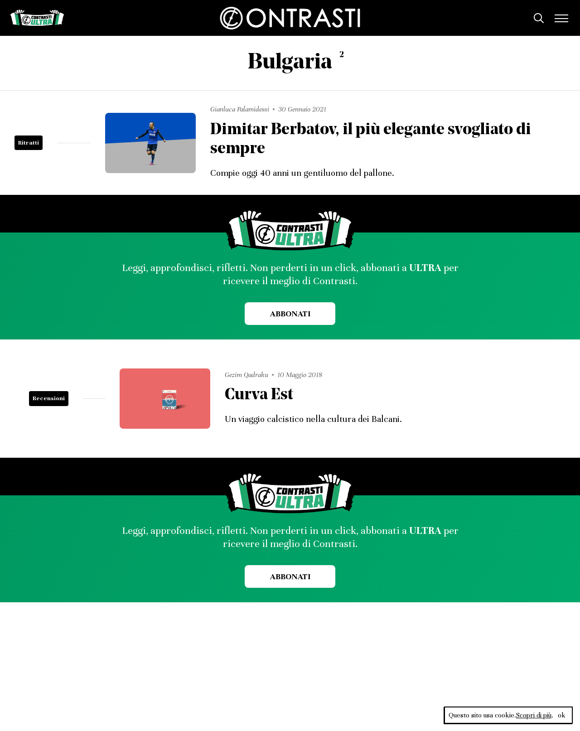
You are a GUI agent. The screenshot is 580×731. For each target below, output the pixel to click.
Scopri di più (533, 715)
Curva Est (259, 395)
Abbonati (290, 314)
